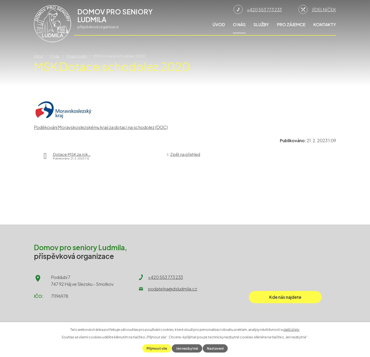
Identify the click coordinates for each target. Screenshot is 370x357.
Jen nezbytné (187, 348)
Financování (76, 56)
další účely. (291, 329)
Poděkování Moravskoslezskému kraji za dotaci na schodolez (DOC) (101, 127)
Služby (261, 24)
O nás (239, 24)
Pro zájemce (291, 24)
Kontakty (324, 24)
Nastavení (215, 348)
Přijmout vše (157, 348)
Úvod (219, 24)
